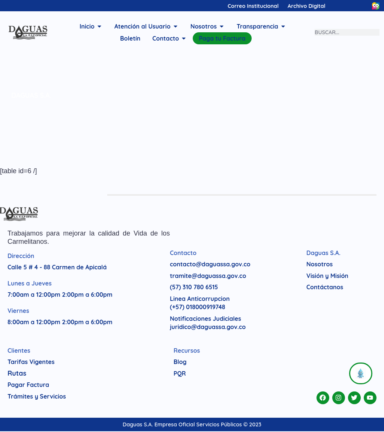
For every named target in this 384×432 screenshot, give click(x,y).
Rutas (17, 374)
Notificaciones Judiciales (205, 319)
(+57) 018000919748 (197, 307)
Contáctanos (324, 288)
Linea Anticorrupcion (200, 299)
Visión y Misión (327, 276)
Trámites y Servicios (37, 397)
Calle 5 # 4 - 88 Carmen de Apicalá (57, 268)
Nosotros (319, 265)
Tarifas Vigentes (31, 362)
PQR (180, 374)
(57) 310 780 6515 (194, 288)
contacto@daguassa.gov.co (210, 265)
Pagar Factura (28, 385)
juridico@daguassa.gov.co (208, 327)
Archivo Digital (307, 6)
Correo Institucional (253, 6)
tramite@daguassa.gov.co (208, 276)
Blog (180, 362)
